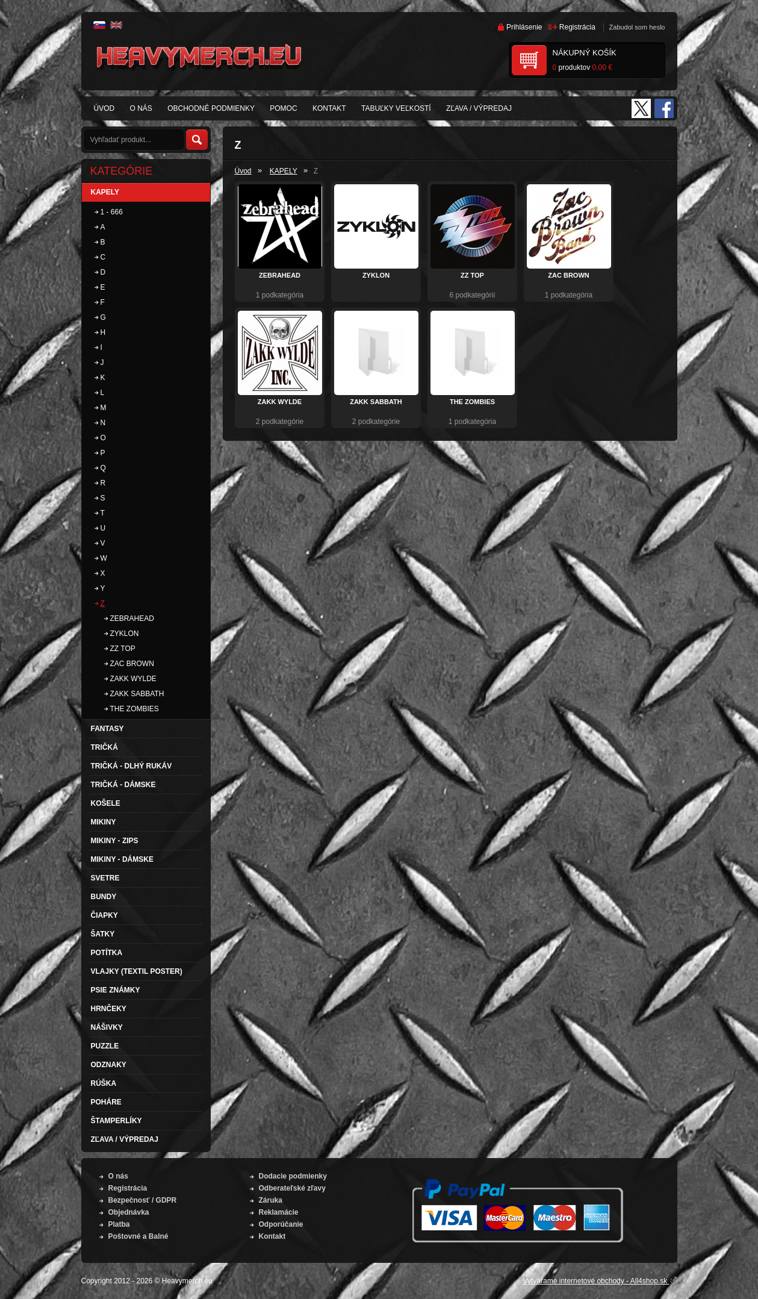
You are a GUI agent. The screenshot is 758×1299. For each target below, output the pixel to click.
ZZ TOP (472, 275)
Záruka (270, 1200)
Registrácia (577, 27)
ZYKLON (376, 275)
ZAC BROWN (568, 275)
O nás (118, 1176)
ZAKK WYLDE (280, 401)
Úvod (243, 171)
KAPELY (283, 171)
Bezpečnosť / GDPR (142, 1200)
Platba (119, 1224)
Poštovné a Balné (138, 1236)
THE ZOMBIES (472, 401)
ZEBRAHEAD (279, 275)
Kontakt (272, 1236)
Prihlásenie (524, 27)
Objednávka (128, 1212)
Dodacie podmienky (293, 1176)
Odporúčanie (281, 1224)
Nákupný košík (585, 52)
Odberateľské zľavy (292, 1188)
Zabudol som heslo (637, 27)
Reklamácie (279, 1212)
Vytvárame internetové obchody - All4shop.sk (600, 1281)
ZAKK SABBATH (376, 401)
